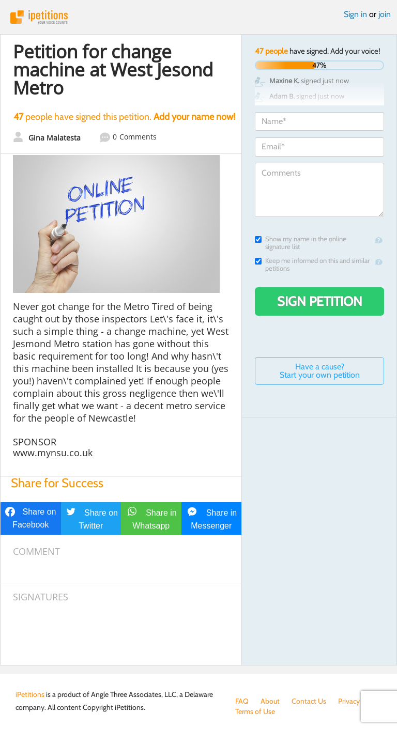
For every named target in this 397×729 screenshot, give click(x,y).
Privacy (349, 701)
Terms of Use (255, 711)
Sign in (355, 14)
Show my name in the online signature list (300, 243)
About (270, 701)
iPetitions (198, 17)
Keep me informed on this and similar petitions (312, 264)
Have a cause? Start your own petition (320, 371)
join (384, 14)
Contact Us (309, 701)
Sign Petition (319, 301)
